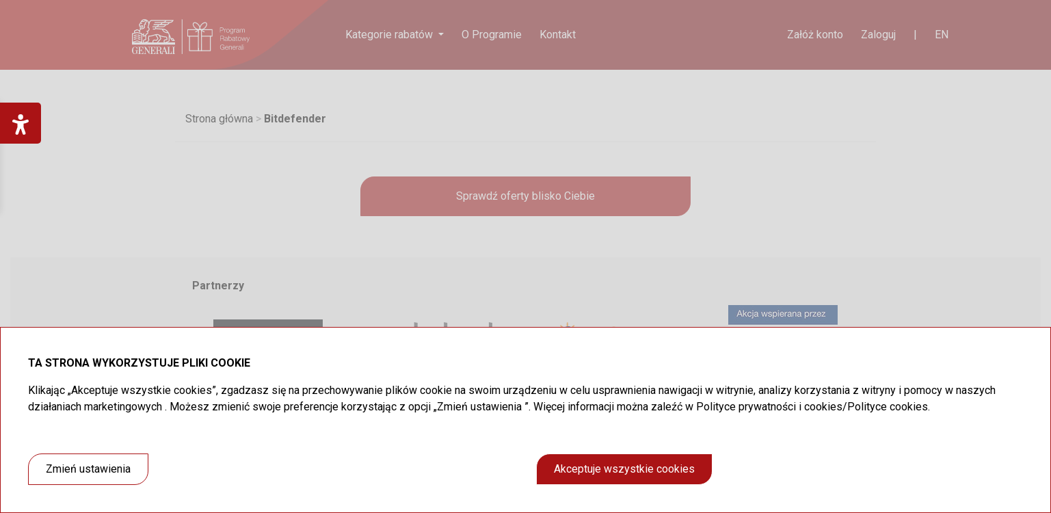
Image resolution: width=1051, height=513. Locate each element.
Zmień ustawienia (88, 468)
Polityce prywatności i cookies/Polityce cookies (812, 406)
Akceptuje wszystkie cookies (624, 468)
